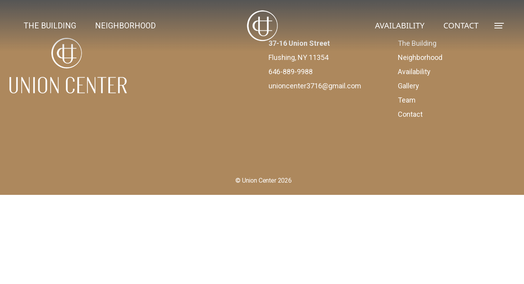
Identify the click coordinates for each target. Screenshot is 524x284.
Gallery (408, 86)
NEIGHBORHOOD (125, 25)
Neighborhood (420, 57)
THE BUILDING (50, 25)
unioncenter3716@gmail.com (315, 86)
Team (407, 100)
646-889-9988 (291, 71)
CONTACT (461, 25)
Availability (414, 71)
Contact (410, 114)
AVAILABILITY (399, 25)
